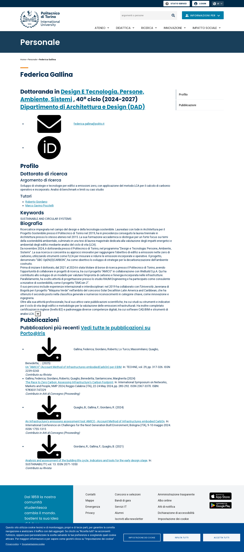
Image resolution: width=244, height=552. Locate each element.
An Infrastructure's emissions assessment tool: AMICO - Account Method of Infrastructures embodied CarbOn (95, 421)
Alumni (119, 513)
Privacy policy (12, 544)
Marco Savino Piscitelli (39, 205)
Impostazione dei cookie (142, 537)
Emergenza (93, 506)
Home (23, 59)
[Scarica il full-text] (49, 349)
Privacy (90, 513)
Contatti (91, 494)
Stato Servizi (176, 3)
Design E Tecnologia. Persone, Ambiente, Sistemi (82, 95)
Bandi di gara (123, 500)
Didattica (123, 28)
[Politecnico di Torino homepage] (40, 19)
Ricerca (147, 28)
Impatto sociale (205, 28)
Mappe (90, 500)
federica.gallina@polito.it (89, 123)
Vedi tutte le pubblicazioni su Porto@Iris (85, 330)
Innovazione (173, 28)
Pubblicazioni (39, 320)
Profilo (29, 166)
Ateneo (100, 28)
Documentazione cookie (33, 544)
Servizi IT (121, 506)
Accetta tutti (221, 537)
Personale (32, 59)
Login (202, 3)
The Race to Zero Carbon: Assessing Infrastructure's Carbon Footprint (69, 382)
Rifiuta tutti (181, 537)
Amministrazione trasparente (176, 494)
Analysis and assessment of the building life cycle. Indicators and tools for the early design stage (86, 460)
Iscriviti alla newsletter (129, 519)
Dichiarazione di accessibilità (176, 513)
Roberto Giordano (36, 201)
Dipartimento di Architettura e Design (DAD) (82, 107)
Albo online (165, 500)
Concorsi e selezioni (128, 494)
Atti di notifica (166, 506)
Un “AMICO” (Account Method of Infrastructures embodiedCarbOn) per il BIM (73, 367)
